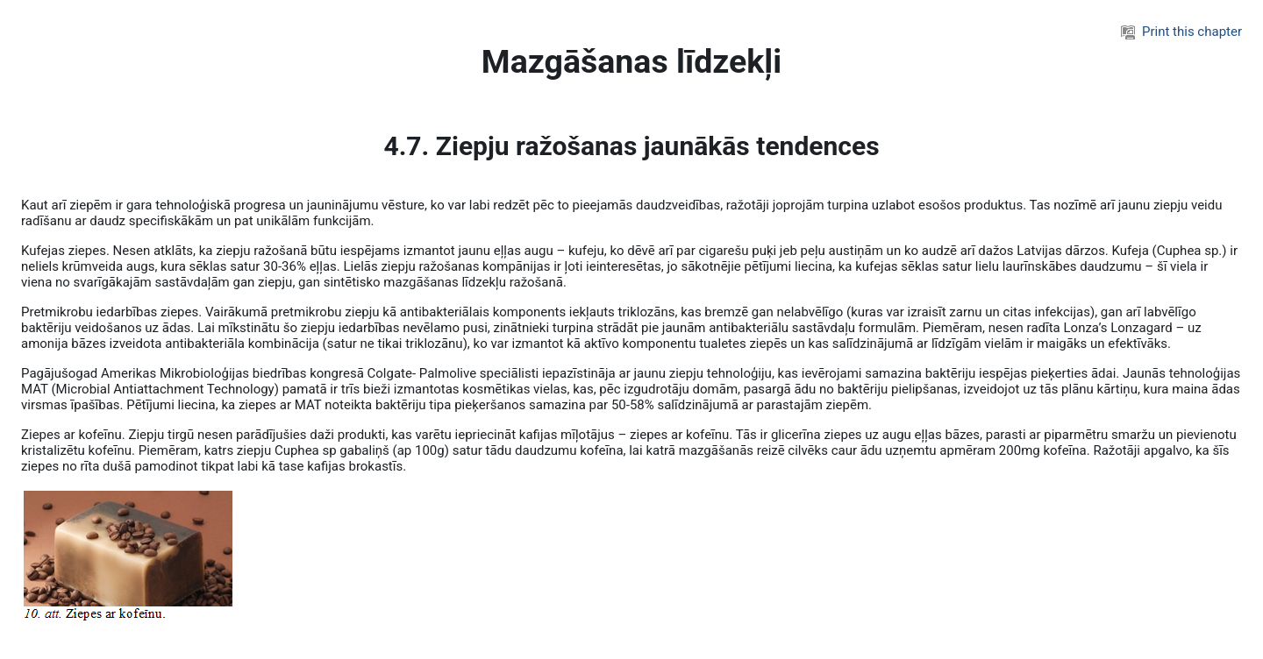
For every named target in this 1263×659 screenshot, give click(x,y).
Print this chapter (1181, 31)
